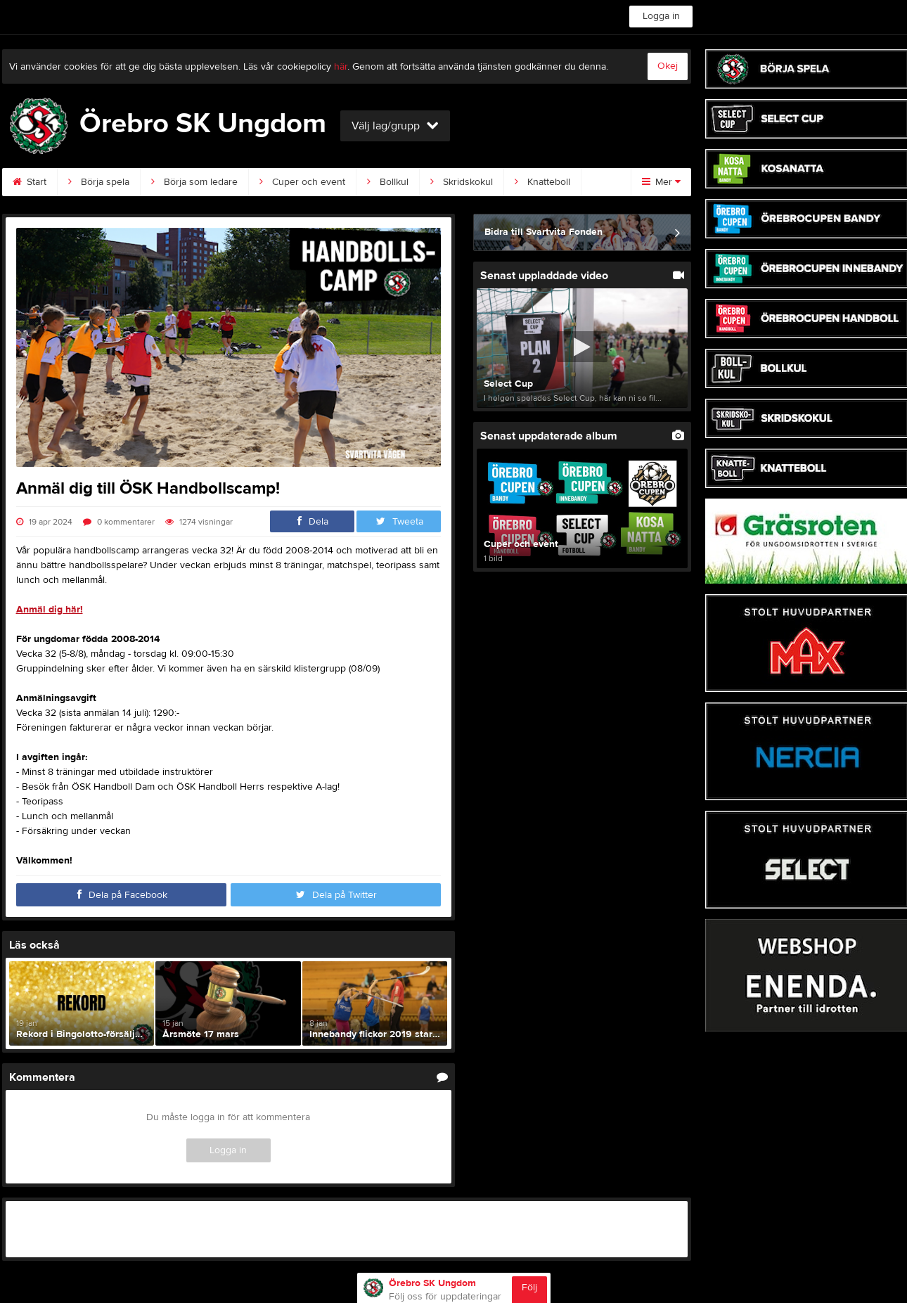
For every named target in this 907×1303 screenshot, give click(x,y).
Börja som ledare (194, 182)
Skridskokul (461, 182)
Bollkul (388, 182)
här (340, 66)
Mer (661, 182)
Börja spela (98, 182)
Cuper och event (302, 182)
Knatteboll (542, 182)
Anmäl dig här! (49, 609)
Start (29, 182)
